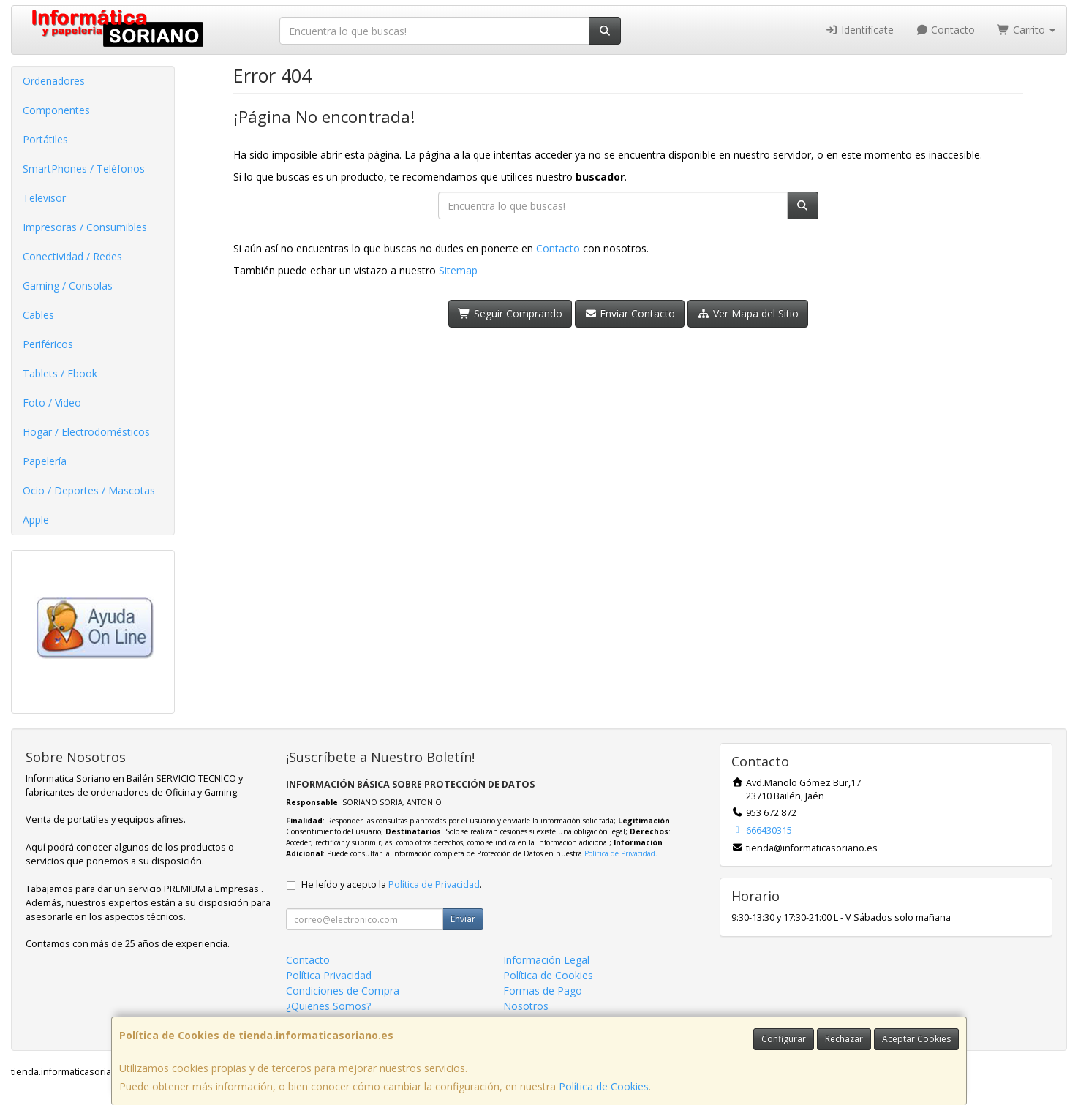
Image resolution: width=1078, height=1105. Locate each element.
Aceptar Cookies (916, 1039)
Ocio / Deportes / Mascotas (89, 490)
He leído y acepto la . (391, 884)
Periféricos (48, 344)
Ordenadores (54, 81)
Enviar (463, 919)
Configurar (783, 1039)
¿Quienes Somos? (328, 1006)
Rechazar (844, 1039)
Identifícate (859, 30)
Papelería (45, 461)
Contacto (946, 30)
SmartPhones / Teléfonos (84, 169)
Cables (38, 315)
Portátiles (45, 139)
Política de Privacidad (619, 853)
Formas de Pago (542, 990)
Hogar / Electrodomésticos (86, 432)
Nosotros (526, 1006)
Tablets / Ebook (60, 373)
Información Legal (546, 960)
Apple (36, 520)
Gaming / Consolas (68, 286)
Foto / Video (52, 403)
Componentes (56, 110)
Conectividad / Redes (72, 256)
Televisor (44, 198)
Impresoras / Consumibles (85, 227)
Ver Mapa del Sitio (748, 313)
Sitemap (458, 270)
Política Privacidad (329, 975)
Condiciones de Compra (342, 990)
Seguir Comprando (510, 313)
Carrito (1026, 30)
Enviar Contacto (630, 313)
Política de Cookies (604, 1086)
